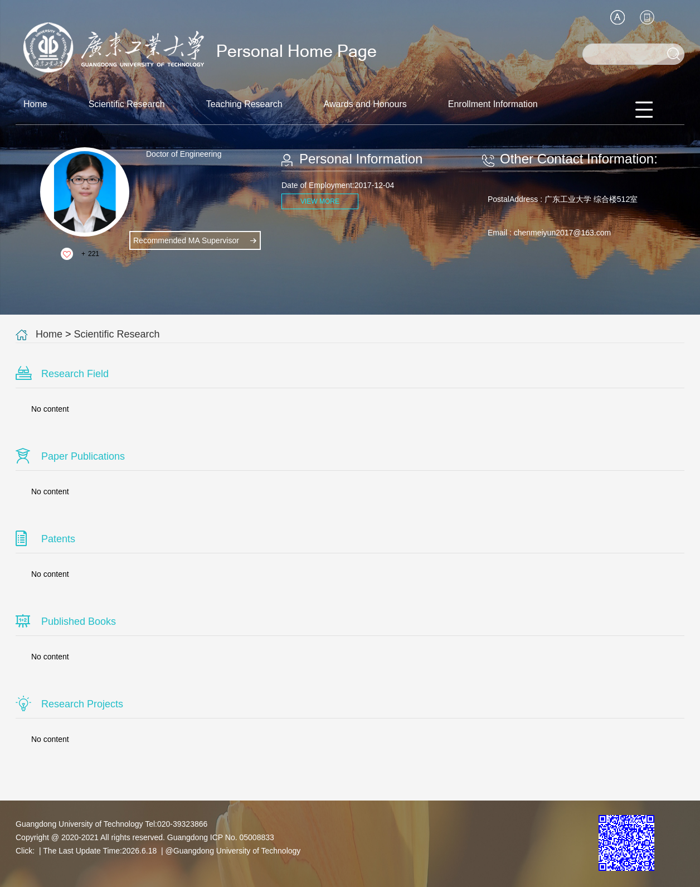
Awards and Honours (365, 104)
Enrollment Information (493, 104)
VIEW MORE (319, 201)
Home (35, 104)
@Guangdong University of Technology (233, 850)
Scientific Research (127, 104)
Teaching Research (244, 104)
